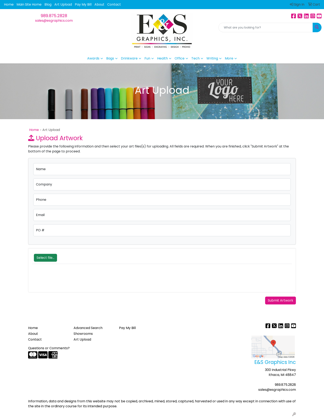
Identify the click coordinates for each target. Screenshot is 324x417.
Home (9, 4)
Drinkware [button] (129, 58)
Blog (47, 4)
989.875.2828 (54, 16)
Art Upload (63, 4)
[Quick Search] (265, 27)
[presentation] (63, 280)
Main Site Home (29, 4)
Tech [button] (195, 58)
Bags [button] (110, 58)
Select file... (45, 257)
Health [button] (162, 58)
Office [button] (180, 58)
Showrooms (83, 333)
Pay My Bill (83, 4)
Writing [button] (212, 58)
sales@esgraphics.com (54, 20)
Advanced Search (88, 328)
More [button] (229, 58)
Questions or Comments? (49, 348)
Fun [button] (147, 58)
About (99, 4)
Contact (114, 4)
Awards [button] (93, 58)
